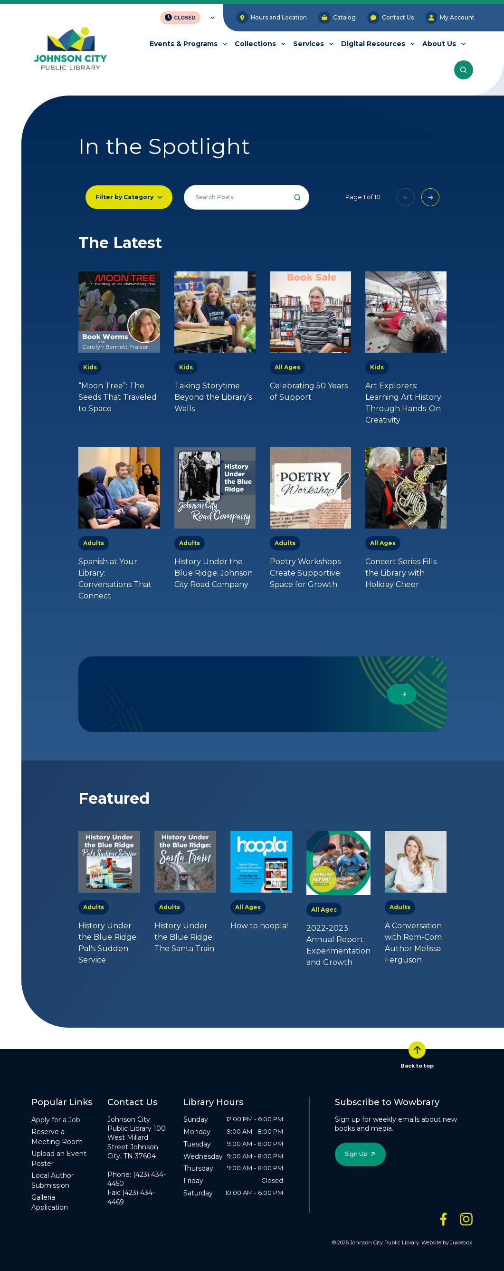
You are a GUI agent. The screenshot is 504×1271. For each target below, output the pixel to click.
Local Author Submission (52, 1180)
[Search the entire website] (463, 69)
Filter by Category (124, 197)
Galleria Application (49, 1202)
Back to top (417, 1055)
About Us (439, 43)
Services (308, 43)
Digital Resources (373, 43)
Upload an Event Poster (58, 1158)
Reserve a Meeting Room (57, 1136)
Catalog (337, 17)
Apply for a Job (55, 1120)
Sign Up (356, 1153)
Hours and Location (271, 17)
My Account (450, 17)
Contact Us (390, 17)
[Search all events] (246, 197)
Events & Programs (184, 43)
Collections (255, 43)
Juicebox (461, 1242)
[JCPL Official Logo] (70, 49)
